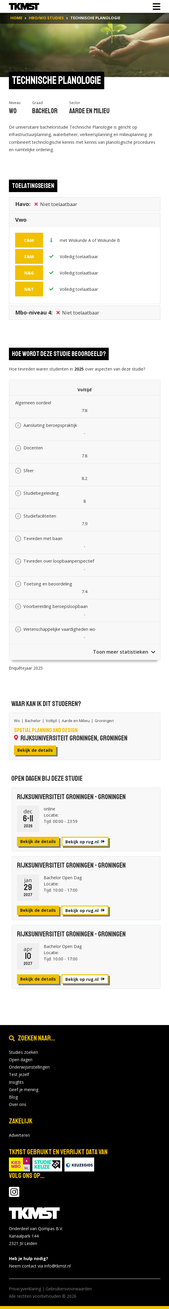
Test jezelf (19, 1074)
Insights (16, 1082)
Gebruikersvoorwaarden (69, 1289)
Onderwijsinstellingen (29, 1067)
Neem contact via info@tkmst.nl (40, 1266)
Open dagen (20, 1059)
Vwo (21, 221)
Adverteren (19, 1135)
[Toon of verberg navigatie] (154, 6)
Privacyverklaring (25, 1289)
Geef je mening (23, 1089)
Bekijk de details (35, 750)
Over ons (17, 1104)
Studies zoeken (23, 1052)
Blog (13, 1097)
